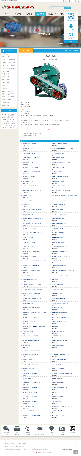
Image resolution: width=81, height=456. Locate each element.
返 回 (49, 129)
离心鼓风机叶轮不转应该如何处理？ (30, 401)
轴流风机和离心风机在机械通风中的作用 (31, 382)
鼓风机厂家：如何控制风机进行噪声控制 (31, 293)
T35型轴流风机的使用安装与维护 (30, 279)
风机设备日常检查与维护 (57, 378)
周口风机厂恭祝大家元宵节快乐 (29, 143)
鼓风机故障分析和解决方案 (58, 345)
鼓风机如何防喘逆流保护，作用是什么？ (60, 275)
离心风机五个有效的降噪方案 (29, 321)
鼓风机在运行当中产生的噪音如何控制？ (60, 186)
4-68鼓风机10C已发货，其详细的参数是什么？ (32, 411)
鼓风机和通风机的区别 (57, 336)
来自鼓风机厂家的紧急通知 (58, 368)
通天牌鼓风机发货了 (56, 401)
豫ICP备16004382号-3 (67, 449)
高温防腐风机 (5, 74)
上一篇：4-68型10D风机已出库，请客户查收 (31, 133)
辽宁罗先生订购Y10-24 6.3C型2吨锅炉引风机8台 (62, 373)
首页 (66, 50)
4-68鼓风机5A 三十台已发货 (58, 167)
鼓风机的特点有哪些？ (27, 204)
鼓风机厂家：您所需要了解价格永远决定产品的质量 (34, 326)
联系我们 (22, 446)
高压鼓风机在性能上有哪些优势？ (59, 265)
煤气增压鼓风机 (6, 82)
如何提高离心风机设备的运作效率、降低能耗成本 (62, 246)
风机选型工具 (52, 14)
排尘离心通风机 (6, 76)
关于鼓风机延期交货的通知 (58, 284)
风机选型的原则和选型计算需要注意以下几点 (32, 350)
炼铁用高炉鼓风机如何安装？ (29, 378)
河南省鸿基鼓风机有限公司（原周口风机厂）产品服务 (34, 312)
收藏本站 (72, 1)
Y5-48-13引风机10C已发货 (28, 406)
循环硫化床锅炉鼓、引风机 (8, 62)
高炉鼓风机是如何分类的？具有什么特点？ (32, 223)
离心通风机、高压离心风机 (8, 59)
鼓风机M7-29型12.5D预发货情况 (59, 218)
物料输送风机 (57, 10)
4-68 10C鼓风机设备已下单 (58, 350)
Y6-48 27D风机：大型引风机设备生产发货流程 (32, 232)
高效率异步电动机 (6, 99)
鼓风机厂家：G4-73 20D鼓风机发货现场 (31, 251)
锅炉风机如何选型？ (27, 345)
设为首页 (66, 1)
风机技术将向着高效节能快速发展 (30, 242)
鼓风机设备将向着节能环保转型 (29, 228)
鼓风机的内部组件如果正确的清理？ (60, 340)
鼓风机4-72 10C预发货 (27, 359)
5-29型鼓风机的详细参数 (28, 331)
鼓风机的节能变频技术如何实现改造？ (31, 157)
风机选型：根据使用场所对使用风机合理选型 (32, 289)
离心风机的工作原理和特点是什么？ (30, 354)
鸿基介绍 (18, 14)
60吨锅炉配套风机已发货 (57, 228)
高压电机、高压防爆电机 (8, 96)
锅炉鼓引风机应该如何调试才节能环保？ (31, 307)
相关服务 (63, 14)
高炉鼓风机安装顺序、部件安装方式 (30, 167)
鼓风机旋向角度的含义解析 (58, 181)
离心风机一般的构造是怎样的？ (59, 331)
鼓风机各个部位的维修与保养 (29, 148)
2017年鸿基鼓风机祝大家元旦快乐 (30, 396)
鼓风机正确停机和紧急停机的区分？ (30, 392)
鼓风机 (51, 10)
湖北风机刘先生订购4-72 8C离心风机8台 (31, 270)
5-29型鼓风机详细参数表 (28, 237)
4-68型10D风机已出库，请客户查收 (30, 364)
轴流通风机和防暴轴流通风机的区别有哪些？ (32, 171)
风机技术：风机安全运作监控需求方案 (60, 321)
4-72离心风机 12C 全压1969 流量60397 (60, 214)
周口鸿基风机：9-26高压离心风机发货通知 (61, 162)
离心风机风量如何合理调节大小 (29, 368)
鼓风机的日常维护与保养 (57, 289)
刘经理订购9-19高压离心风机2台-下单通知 (32, 284)
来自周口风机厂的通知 (57, 261)
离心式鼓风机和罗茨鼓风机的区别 (59, 387)
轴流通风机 (5, 54)
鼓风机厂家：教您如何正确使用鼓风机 (60, 143)
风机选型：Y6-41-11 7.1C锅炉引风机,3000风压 (32, 298)
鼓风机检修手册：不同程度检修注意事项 (31, 415)
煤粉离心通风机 (6, 79)
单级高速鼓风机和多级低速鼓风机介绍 (60, 298)
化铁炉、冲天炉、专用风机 (8, 65)
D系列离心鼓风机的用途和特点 (29, 186)
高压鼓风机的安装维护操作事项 (59, 411)
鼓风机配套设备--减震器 (57, 293)
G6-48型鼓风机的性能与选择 (58, 153)
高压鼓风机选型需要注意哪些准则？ (30, 275)
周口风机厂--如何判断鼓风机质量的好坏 (31, 340)
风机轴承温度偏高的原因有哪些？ (59, 242)
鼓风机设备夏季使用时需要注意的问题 (31, 317)
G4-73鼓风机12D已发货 (28, 181)
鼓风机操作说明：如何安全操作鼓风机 (31, 336)
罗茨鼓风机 (77, 10)
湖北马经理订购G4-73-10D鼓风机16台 (60, 200)
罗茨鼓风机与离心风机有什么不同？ (30, 373)
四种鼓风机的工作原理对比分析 (59, 223)
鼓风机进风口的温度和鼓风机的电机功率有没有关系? (63, 270)
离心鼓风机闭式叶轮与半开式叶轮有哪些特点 (61, 256)
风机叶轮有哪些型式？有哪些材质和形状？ (61, 251)
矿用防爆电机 (5, 105)
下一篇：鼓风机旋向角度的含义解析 (29, 135)
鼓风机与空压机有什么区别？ (29, 246)
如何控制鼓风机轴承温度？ (28, 303)
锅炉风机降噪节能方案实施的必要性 (60, 303)
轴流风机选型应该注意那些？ (58, 382)
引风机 (62, 10)
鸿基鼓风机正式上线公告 (28, 162)
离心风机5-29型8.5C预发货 (58, 307)
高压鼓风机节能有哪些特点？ (58, 396)
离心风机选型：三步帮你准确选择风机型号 (61, 354)
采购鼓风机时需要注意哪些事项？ (59, 359)
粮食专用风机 (5, 71)
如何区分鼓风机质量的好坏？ (29, 214)
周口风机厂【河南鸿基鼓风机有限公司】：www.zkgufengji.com (14, 0)
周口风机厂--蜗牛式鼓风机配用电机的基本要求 (33, 218)
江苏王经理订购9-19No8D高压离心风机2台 (32, 209)
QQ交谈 (78, 1)
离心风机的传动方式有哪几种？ (59, 204)
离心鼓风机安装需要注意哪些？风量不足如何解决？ (63, 148)
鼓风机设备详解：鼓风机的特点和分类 (31, 265)
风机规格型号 (29, 14)
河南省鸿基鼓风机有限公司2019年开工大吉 (61, 317)
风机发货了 (54, 392)
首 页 (6, 14)
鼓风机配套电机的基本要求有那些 (59, 312)
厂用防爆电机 (5, 102)
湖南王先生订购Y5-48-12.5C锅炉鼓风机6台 (61, 190)
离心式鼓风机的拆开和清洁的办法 (59, 232)
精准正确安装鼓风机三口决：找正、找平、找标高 (62, 406)
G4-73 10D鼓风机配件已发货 (58, 415)
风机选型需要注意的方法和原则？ (30, 256)
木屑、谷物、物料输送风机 (8, 68)
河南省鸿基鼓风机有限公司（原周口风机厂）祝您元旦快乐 (35, 261)
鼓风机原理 (40, 14)
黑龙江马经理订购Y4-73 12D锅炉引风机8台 (32, 190)
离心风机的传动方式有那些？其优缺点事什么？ (62, 171)
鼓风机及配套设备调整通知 (58, 237)
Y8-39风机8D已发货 (56, 364)
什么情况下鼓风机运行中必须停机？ (30, 387)
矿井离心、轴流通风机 (7, 91)
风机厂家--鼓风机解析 (27, 200)
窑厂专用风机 (55, 279)
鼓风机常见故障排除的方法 (28, 195)
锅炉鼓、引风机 (6, 56)
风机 (66, 10)
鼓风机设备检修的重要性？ (58, 209)
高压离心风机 (70, 10)
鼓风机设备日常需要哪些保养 (29, 176)
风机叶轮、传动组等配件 (8, 94)
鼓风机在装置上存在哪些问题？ (59, 157)
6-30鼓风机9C (55, 326)
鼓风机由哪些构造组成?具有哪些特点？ (60, 176)
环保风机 (4, 85)
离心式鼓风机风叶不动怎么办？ (29, 153)
